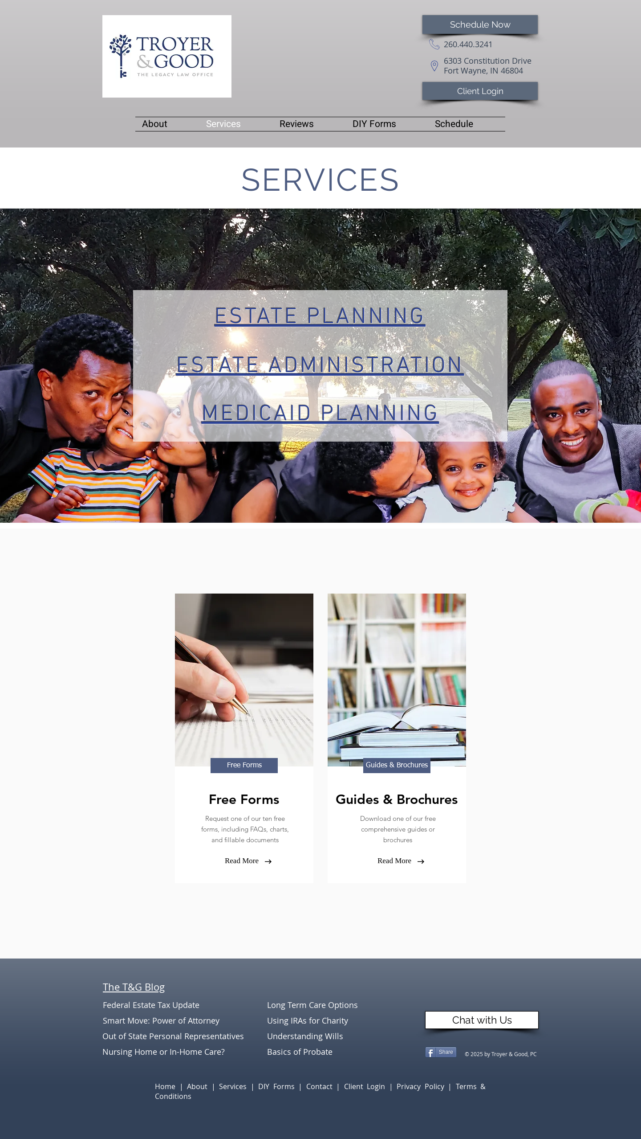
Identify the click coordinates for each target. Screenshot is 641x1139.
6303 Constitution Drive (487, 60)
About (199, 1086)
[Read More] (242, 861)
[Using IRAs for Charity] (321, 1020)
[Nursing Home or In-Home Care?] (163, 1052)
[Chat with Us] (482, 1020)
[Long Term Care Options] (321, 1005)
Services (235, 1086)
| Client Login (362, 1086)
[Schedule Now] (480, 24)
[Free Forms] (244, 765)
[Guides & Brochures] (396, 765)
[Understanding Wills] (321, 1036)
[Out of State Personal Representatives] (174, 1036)
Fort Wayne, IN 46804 (483, 70)
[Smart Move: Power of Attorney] (161, 1020)
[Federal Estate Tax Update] (157, 1005)
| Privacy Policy (418, 1086)
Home (167, 1086)
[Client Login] (480, 91)
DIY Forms (278, 1086)
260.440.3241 (468, 44)
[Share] (441, 1052)
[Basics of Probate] (321, 1052)
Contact (321, 1086)
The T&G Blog (134, 986)
